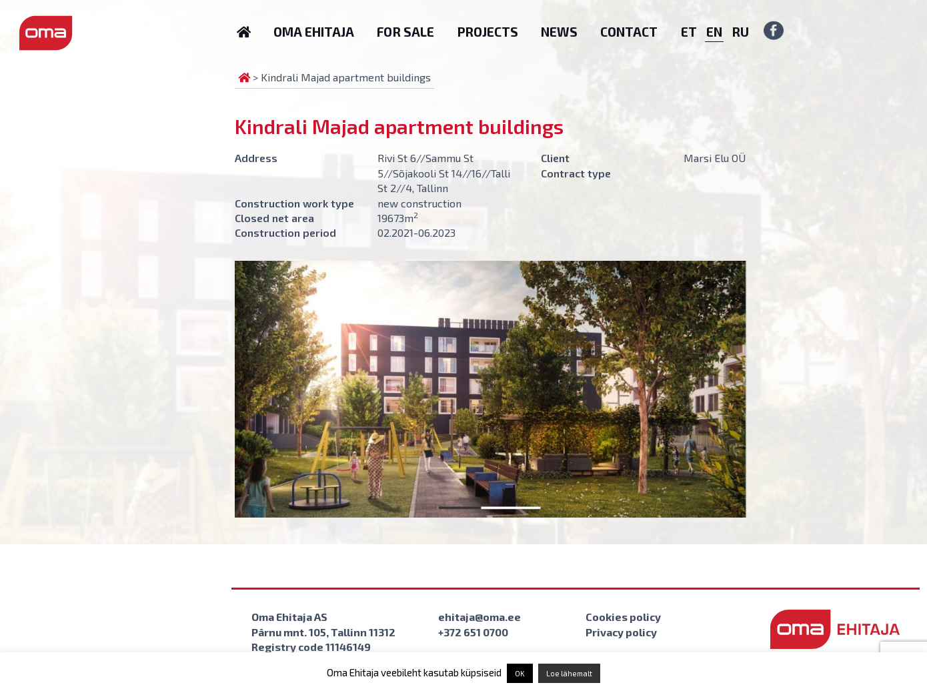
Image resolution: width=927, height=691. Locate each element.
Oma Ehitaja (313, 31)
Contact (629, 31)
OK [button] (520, 673)
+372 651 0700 (473, 632)
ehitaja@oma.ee (479, 616)
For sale (405, 31)
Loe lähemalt (569, 673)
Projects (487, 31)
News (559, 31)
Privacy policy (621, 632)
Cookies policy (623, 616)
